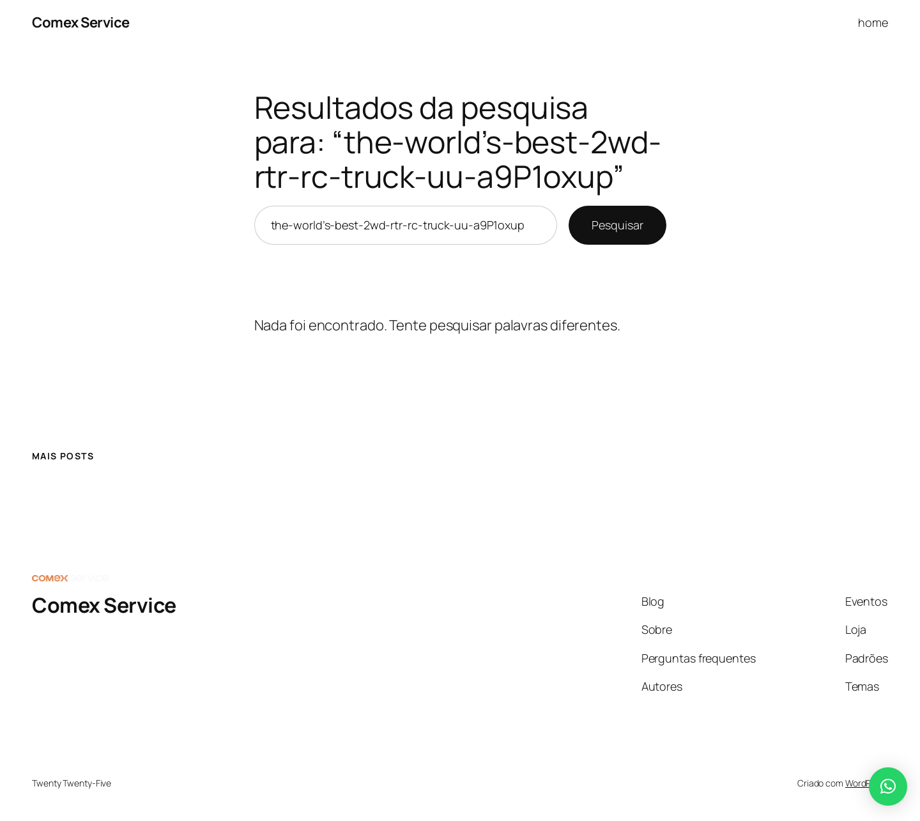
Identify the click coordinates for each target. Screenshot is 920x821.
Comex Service (81, 22)
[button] (888, 786)
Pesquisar (617, 225)
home (873, 22)
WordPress (866, 783)
